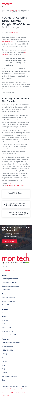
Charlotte (5, 313)
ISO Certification (16, 393)
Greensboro (5, 320)
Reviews (4, 373)
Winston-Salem (7, 328)
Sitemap (4, 354)
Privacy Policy (6, 393)
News (9, 184)
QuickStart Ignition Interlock (10, 286)
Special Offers (6, 305)
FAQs (3, 369)
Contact (4, 362)
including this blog (7, 42)
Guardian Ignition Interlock (10, 282)
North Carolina (20, 186)
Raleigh (4, 316)
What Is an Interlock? (8, 298)
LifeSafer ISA (6, 290)
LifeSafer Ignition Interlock (10, 279)
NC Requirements (7, 346)
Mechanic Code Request (9, 376)
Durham (4, 324)
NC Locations (9, 246)
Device (4, 294)
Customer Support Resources (11, 343)
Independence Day (10, 186)
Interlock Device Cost (8, 301)
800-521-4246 (9, 241)
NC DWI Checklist (7, 350)
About (4, 365)
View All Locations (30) (9, 335)
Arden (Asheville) (7, 331)
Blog (3, 380)
